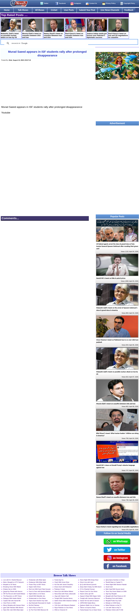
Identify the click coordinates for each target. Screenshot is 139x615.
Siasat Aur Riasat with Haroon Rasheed (12, 592)
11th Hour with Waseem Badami (64, 605)
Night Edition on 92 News (37, 593)
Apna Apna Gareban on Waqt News (115, 580)
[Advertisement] (47, 86)
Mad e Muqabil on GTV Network (13, 582)
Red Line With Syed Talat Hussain (40, 589)
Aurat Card (109, 587)
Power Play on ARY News (37, 584)
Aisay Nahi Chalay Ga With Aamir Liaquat (91, 587)
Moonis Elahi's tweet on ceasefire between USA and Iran (32, 28)
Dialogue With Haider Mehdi (12, 598)
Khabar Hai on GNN (9, 589)
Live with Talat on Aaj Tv (113, 607)
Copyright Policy (129, 3)
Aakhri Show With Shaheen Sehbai (65, 600)
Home (7, 10)
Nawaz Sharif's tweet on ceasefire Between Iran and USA (54, 28)
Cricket (54, 10)
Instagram (77, 3)
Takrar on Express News (88, 607)
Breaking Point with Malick (114, 598)
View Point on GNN (9, 603)
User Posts (69, 10)
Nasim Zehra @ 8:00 (86, 593)
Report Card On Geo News (88, 591)
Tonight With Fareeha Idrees (63, 598)
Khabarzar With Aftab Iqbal (37, 582)
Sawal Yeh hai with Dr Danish (89, 600)
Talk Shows (23, 10)
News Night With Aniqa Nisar (89, 580)
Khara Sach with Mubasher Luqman (63, 587)
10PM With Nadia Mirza (87, 603)
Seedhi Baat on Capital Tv (114, 582)
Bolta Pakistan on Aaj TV (113, 605)
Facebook (62, 3)
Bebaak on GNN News (113, 603)
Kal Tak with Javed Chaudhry (63, 584)
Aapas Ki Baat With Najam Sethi (90, 596)
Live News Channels (110, 10)
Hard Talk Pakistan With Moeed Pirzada (13, 608)
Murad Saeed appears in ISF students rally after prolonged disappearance (47, 53)
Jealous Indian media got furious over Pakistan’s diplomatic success (97, 28)
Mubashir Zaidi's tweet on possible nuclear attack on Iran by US (11, 28)
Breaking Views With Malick (12, 587)
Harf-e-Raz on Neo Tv (36, 607)
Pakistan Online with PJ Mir (114, 610)
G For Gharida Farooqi (87, 589)
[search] (46, 43)
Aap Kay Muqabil (111, 593)
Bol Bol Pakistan (34, 605)
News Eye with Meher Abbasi (63, 591)
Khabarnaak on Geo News (37, 598)
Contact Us (93, 3)
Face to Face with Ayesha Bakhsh (39, 591)
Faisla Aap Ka (58, 580)
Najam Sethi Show (35, 587)
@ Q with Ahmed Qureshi (88, 584)
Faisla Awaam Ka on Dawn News (90, 610)
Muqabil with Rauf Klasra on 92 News (116, 596)
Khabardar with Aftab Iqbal (37, 580)
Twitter (46, 3)
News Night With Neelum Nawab (116, 584)
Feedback (128, 10)
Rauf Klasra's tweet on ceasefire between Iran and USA (75, 28)
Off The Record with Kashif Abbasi (14, 593)
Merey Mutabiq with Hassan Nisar (14, 605)
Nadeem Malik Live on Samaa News (89, 605)
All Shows (39, 10)
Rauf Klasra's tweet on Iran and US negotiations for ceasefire (118, 28)
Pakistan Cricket (59, 589)
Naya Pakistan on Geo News (63, 607)
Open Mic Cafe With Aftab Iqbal (13, 610)
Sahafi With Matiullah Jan (37, 596)
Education (57, 603)
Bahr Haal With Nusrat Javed (115, 589)
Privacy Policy (111, 3)
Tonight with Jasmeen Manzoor (90, 598)
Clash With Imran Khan (61, 582)
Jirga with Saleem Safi (61, 596)
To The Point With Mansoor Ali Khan (38, 610)
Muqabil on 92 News (9, 584)
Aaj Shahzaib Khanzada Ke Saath (40, 603)
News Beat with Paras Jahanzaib (65, 593)
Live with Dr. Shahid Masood (12, 580)
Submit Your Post (87, 10)
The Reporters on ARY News (12, 596)
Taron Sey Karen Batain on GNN (116, 591)
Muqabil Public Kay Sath (113, 600)
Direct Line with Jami (86, 582)
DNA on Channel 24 (60, 610)
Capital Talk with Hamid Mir (12, 600)
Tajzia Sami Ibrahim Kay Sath (38, 600)
